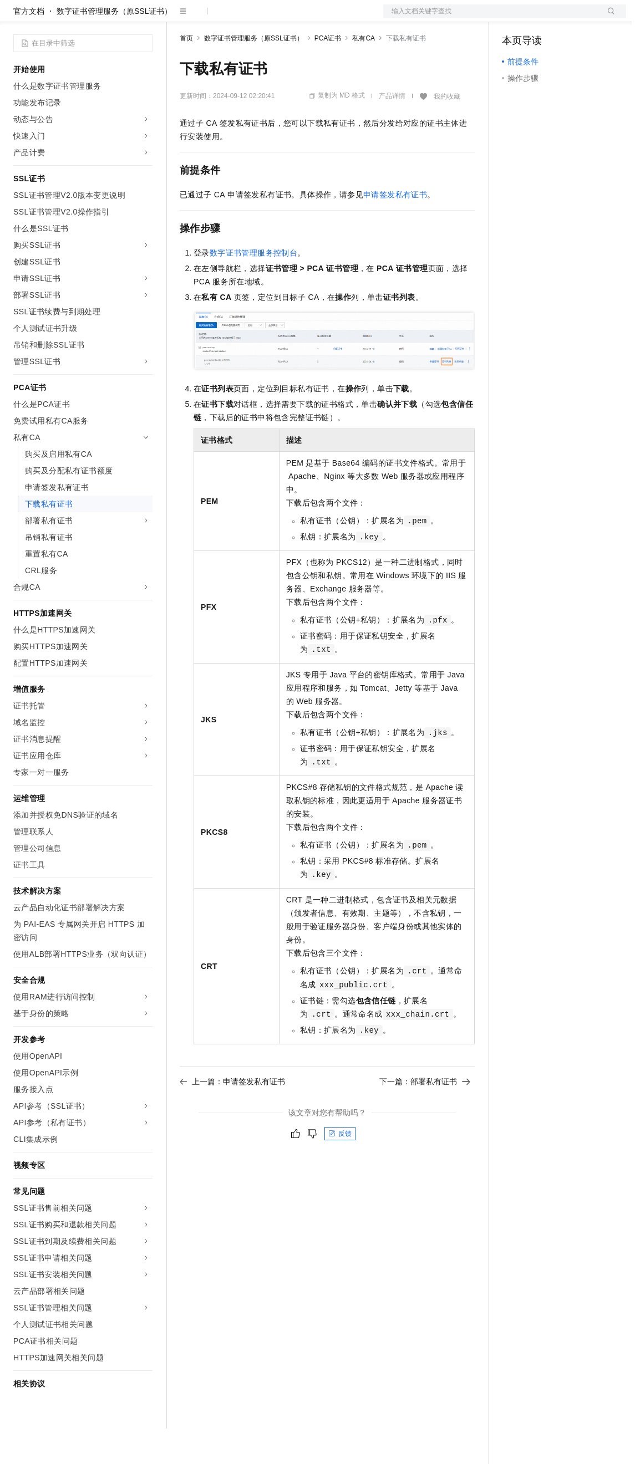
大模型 (113, 17)
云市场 (270, 17)
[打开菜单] (17, 17)
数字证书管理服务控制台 (253, 288)
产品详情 (392, 131)
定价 (239, 17)
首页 (186, 74)
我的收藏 (447, 132)
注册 (567, 18)
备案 (514, 18)
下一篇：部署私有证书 (424, 1117)
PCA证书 (328, 74)
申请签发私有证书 (395, 230)
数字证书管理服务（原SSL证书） (114, 46)
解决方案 (178, 17)
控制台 (541, 18)
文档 (490, 18)
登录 (607, 18)
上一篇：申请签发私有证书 (232, 1117)
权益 (213, 17)
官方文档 (28, 46)
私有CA (363, 74)
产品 (144, 17)
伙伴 (300, 17)
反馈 (340, 1169)
